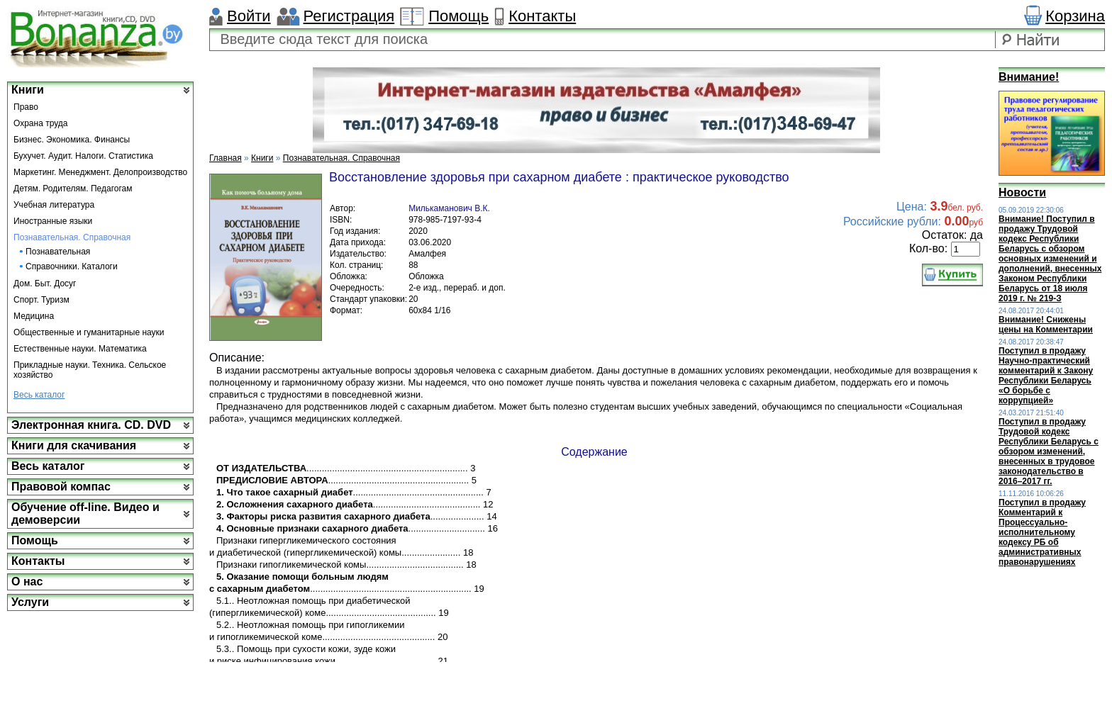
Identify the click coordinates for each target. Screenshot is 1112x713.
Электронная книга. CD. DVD (91, 425)
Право (25, 107)
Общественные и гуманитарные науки (89, 332)
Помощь (458, 16)
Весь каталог (39, 395)
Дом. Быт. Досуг (45, 283)
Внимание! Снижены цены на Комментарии (1046, 325)
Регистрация (349, 16)
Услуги (30, 602)
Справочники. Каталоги (72, 266)
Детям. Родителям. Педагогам (73, 188)
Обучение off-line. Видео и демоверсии (85, 513)
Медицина (33, 316)
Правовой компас (61, 487)
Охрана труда (40, 123)
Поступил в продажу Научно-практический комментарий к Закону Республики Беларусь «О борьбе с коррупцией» (1046, 375)
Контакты (542, 16)
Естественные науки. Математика (80, 349)
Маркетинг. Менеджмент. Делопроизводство (100, 172)
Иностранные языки (52, 221)
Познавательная (58, 252)
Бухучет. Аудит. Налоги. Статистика (83, 156)
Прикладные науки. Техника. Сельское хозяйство (89, 370)
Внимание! (1029, 77)
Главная (225, 158)
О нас (27, 582)
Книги (27, 90)
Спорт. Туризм (41, 300)
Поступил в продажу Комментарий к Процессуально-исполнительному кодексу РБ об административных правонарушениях (1042, 532)
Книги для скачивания (73, 445)
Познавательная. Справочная (71, 237)
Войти (249, 16)
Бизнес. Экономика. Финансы (71, 140)
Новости (1022, 192)
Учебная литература (53, 205)
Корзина (1075, 16)
